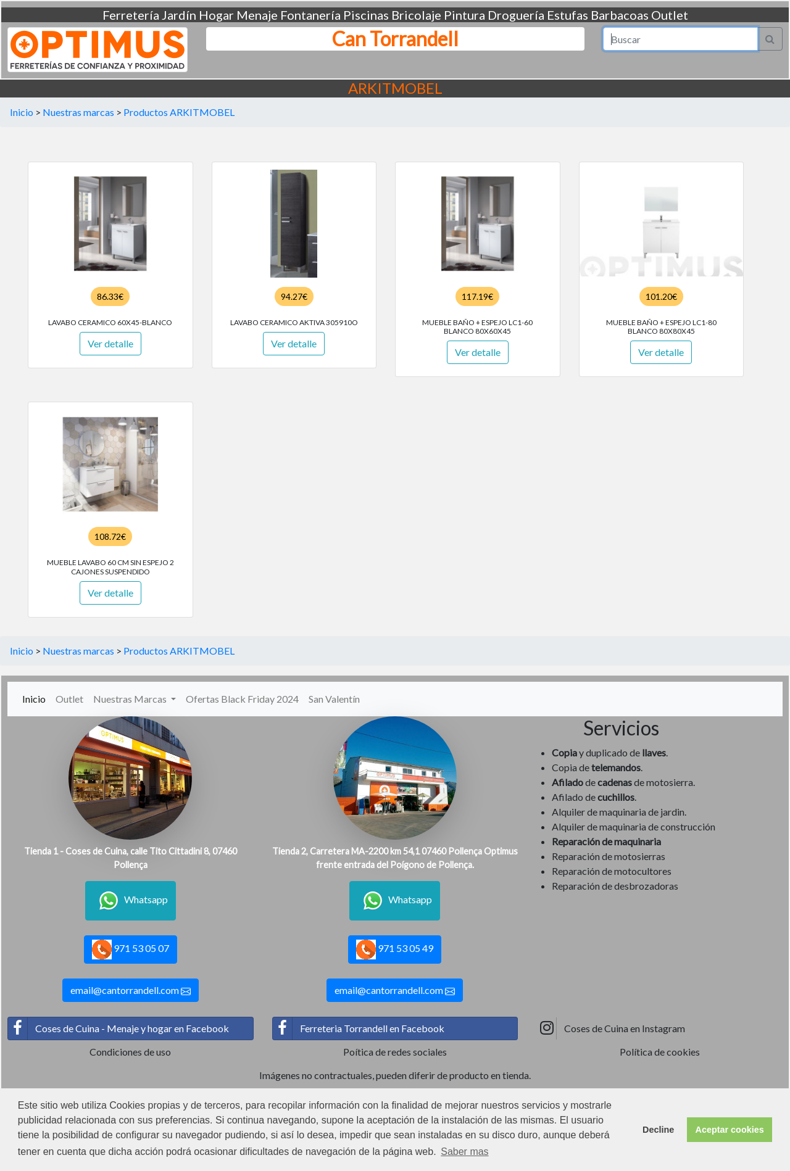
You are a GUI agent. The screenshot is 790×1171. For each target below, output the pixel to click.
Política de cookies (660, 1051)
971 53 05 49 (394, 949)
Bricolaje (416, 14)
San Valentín (334, 699)
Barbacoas (620, 14)
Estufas (567, 14)
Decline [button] (658, 1130)
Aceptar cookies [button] (730, 1130)
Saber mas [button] (464, 1151)
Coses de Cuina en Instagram (611, 1028)
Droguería (516, 14)
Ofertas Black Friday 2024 (242, 699)
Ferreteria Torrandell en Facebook (358, 1028)
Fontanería (310, 14)
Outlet (669, 14)
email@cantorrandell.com (130, 990)
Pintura (464, 14)
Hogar (216, 14)
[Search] (681, 39)
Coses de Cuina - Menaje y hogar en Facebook (118, 1028)
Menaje (257, 14)
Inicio (21, 112)
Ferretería (130, 14)
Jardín (179, 14)
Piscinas (366, 14)
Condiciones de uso (130, 1051)
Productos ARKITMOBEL (179, 112)
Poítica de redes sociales (395, 1051)
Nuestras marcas (78, 112)
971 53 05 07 (130, 949)
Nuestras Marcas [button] (130, 699)
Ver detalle (110, 343)
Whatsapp (130, 900)
